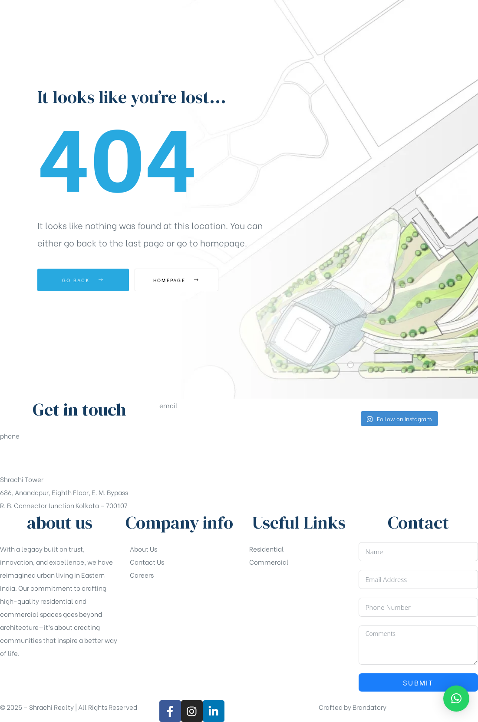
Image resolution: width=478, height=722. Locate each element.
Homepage (182, 279)
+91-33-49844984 (29, 457)
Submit (418, 682)
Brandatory (369, 707)
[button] (440, 96)
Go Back (83, 279)
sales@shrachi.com (190, 427)
